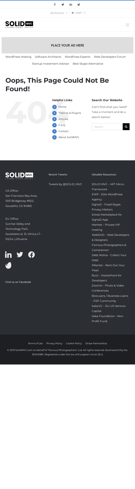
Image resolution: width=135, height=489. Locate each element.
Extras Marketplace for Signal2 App (107, 217)
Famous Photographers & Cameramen (109, 247)
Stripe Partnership (96, 343)
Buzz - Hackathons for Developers (106, 278)
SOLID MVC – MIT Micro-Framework (108, 186)
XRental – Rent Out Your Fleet (108, 268)
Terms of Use (35, 343)
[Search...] (107, 126)
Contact (63, 131)
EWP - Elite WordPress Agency (107, 197)
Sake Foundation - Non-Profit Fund (108, 318)
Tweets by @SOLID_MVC (65, 184)
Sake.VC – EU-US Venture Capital (109, 308)
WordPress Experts (77, 56)
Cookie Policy (74, 343)
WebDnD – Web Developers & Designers (110, 237)
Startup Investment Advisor (50, 63)
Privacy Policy (54, 343)
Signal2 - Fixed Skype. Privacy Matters (106, 207)
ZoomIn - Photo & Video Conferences (108, 288)
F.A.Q (61, 125)
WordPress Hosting (18, 56)
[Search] (126, 126)
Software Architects (48, 56)
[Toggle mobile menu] (128, 25)
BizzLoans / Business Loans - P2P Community (110, 298)
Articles (63, 119)
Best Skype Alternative (88, 63)
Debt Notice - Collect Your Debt (109, 257)
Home (62, 106)
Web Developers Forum (110, 56)
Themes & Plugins (69, 113)
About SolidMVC (68, 137)
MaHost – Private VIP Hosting (106, 227)
